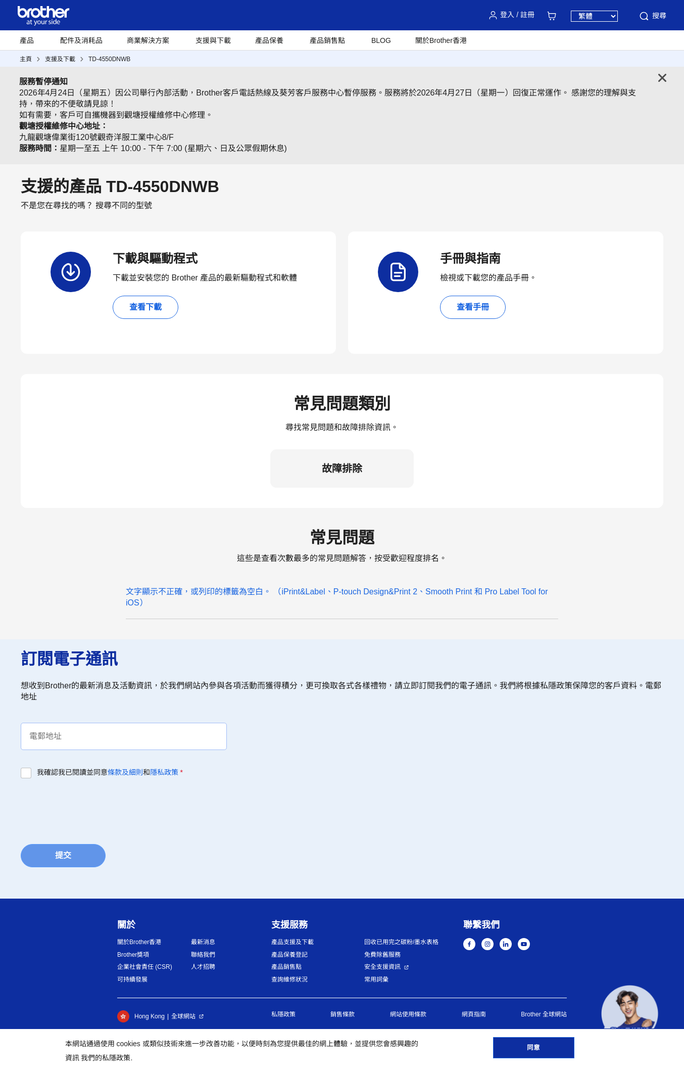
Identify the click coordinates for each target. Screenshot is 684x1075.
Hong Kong (141, 1016)
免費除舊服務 (382, 954)
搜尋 (652, 16)
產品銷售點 (286, 966)
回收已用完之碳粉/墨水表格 (401, 942)
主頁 (26, 59)
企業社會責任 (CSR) (144, 966)
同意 (533, 1050)
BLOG (381, 40)
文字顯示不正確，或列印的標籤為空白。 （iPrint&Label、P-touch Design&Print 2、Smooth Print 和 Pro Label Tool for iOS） (337, 597)
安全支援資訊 (382, 966)
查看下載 (145, 307)
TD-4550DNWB (109, 59)
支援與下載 (213, 40)
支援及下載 (60, 59)
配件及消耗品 (81, 40)
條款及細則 (125, 772)
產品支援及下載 (292, 942)
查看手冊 (473, 307)
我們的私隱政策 (105, 1058)
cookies (128, 1044)
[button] (630, 1014)
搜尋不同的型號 (123, 205)
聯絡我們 (203, 954)
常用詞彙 (376, 979)
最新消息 (203, 942)
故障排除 (342, 468)
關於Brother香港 (139, 942)
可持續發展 (132, 979)
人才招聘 (203, 966)
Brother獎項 (133, 954)
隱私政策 (164, 772)
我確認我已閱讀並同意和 (110, 772)
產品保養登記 (289, 954)
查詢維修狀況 (289, 979)
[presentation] (97, 808)
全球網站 (183, 1016)
